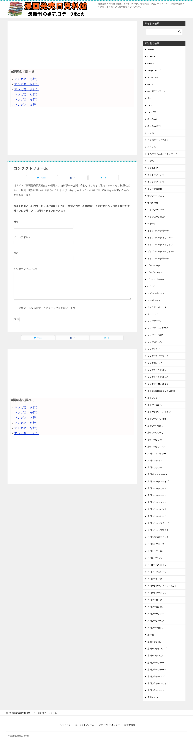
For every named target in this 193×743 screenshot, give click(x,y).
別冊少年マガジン (155, 425)
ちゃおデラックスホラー (159, 140)
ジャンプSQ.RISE (156, 209)
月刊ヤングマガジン (156, 593)
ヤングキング (153, 349)
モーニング (152, 314)
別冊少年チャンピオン (158, 419)
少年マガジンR (154, 439)
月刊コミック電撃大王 (158, 530)
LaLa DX (151, 112)
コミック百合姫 (154, 189)
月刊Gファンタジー (156, 453)
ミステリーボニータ (156, 307)
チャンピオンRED (156, 217)
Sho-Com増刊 (154, 126)
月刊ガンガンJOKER (157, 474)
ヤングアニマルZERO (157, 328)
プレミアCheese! (155, 279)
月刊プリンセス (154, 579)
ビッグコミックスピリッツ (160, 244)
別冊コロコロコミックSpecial (161, 391)
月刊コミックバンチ (156, 509)
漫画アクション (154, 641)
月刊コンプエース (155, 544)
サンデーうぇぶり (155, 196)
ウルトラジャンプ (155, 175)
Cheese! (151, 56)
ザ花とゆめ (152, 203)
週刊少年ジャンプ (155, 676)
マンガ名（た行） (26, 94)
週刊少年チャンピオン (158, 683)
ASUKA (151, 49)
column (150, 63)
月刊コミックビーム (156, 516)
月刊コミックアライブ (158, 481)
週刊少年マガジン (155, 690)
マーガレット (153, 300)
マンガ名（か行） (26, 84)
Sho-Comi (152, 119)
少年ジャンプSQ (155, 432)
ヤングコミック (154, 363)
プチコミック (153, 265)
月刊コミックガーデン (158, 488)
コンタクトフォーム (84, 725)
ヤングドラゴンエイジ (158, 384)
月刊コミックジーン (156, 495)
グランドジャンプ (155, 182)
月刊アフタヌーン (155, 467)
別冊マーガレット (155, 405)
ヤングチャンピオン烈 (158, 377)
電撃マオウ (152, 697)
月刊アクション (154, 460)
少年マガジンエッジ (156, 446)
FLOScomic (152, 77)
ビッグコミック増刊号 (158, 258)
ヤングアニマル (154, 321)
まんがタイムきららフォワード (162, 154)
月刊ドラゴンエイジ (156, 565)
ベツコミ (151, 286)
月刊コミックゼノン (156, 502)
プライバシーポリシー (109, 725)
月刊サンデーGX (155, 551)
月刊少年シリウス (155, 620)
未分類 (150, 634)
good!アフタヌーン (156, 91)
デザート (151, 223)
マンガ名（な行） (26, 99)
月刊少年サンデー (155, 614)
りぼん (150, 161)
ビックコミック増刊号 (158, 230)
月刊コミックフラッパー (159, 523)
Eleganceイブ (153, 70)
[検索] (164, 32)
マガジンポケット (155, 293)
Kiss (149, 98)
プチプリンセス (154, 272)
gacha (150, 84)
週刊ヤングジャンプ (156, 648)
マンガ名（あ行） (26, 79)
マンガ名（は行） (26, 104)
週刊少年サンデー (155, 662)
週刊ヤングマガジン (156, 655)
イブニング (152, 168)
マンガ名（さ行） (26, 89)
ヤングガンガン (154, 342)
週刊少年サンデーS (156, 669)
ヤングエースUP (155, 335)
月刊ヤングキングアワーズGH (161, 586)
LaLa (149, 105)
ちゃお (150, 133)
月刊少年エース (154, 600)
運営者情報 (129, 725)
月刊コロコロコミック (158, 537)
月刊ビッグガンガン (156, 572)
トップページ (64, 725)
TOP (20, 713)
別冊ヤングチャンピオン (159, 412)
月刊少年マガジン (155, 628)
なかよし (151, 147)
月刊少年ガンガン (155, 607)
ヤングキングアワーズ (158, 356)
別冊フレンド (153, 398)
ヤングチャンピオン (156, 370)
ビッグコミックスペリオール (161, 251)
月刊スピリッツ (154, 558)
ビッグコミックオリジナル (160, 237)
